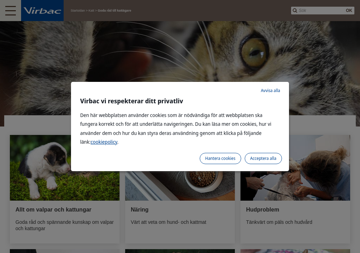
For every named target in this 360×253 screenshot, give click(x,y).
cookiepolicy (104, 141)
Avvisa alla (270, 90)
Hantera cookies (220, 158)
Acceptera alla (263, 158)
